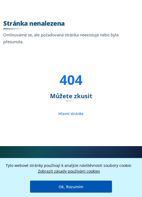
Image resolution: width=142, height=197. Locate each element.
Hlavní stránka (71, 113)
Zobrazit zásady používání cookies (69, 171)
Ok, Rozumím (71, 186)
